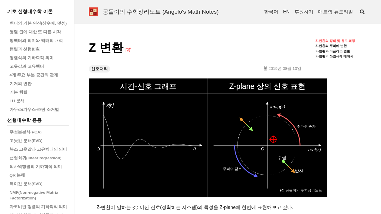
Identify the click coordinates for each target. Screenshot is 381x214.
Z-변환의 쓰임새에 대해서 (334, 56)
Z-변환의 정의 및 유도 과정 (335, 41)
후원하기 (303, 11)
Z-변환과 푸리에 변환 (331, 46)
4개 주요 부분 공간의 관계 (34, 75)
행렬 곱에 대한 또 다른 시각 (35, 32)
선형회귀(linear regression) (36, 158)
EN (286, 11)
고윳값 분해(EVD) (26, 141)
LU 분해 (17, 101)
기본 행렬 (18, 92)
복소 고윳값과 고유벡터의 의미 (38, 149)
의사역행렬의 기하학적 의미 (36, 166)
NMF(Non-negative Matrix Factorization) (34, 195)
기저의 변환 (21, 83)
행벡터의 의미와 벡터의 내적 (36, 40)
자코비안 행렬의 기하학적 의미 (38, 206)
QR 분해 (17, 175)
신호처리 (99, 69)
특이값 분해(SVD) (26, 184)
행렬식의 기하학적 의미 (32, 58)
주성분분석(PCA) (26, 132)
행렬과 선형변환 (25, 49)
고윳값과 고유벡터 (27, 66)
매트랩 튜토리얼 (335, 11)
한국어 (271, 11)
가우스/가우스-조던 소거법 (34, 109)
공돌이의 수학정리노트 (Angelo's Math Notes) (161, 12)
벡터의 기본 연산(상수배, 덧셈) (38, 23)
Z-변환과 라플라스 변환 (333, 51)
